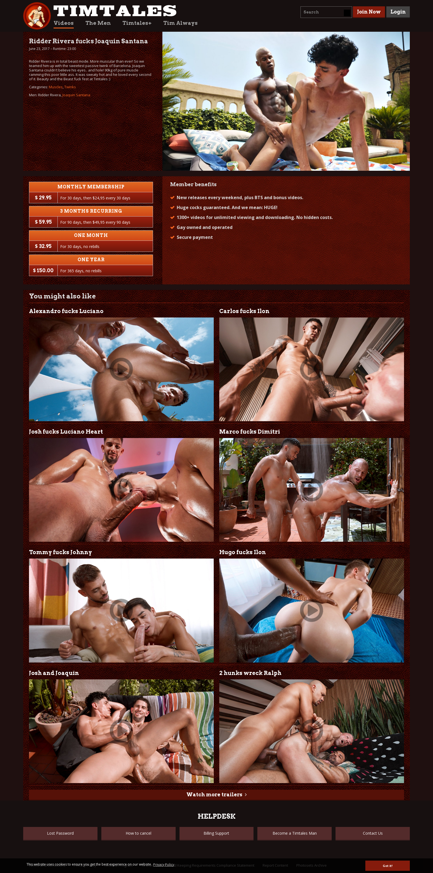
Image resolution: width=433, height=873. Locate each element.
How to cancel (138, 833)
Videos (64, 23)
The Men (98, 23)
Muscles (56, 86)
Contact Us (373, 833)
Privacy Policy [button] (163, 864)
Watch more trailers (214, 794)
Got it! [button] (387, 866)
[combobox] (326, 12)
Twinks (70, 86)
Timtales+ (137, 23)
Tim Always (180, 23)
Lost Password (60, 833)
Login (398, 12)
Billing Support (216, 833)
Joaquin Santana (76, 94)
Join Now (369, 12)
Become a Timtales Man (295, 833)
